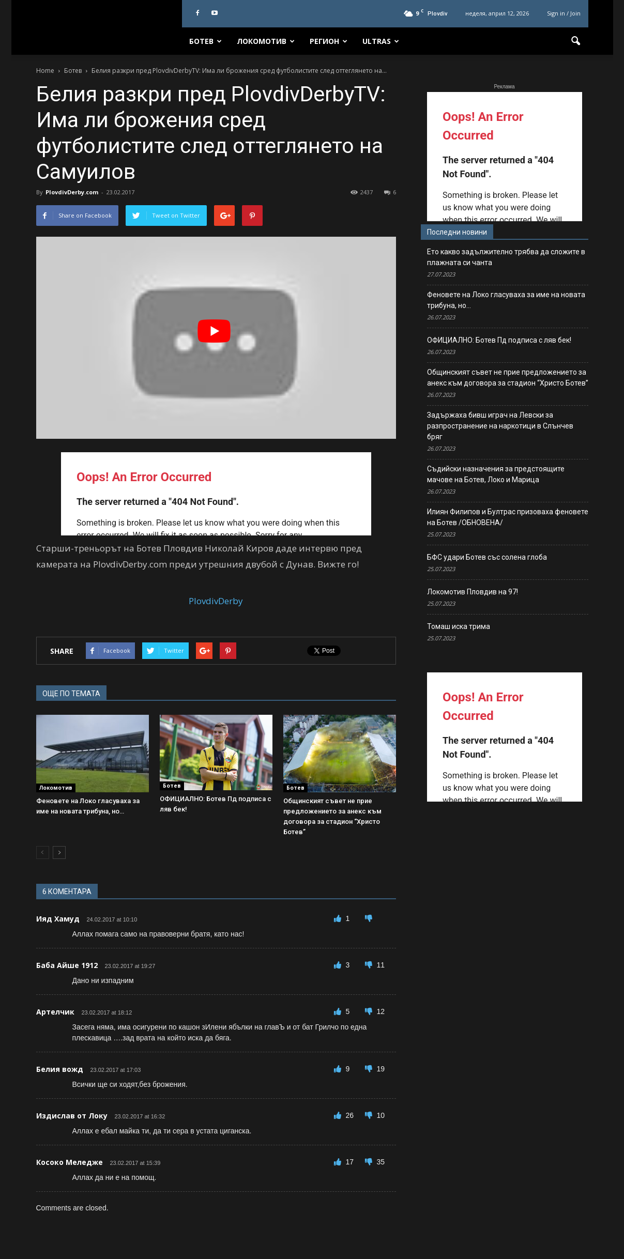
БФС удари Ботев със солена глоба (487, 557)
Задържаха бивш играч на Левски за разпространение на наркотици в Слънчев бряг (500, 426)
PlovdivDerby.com (71, 192)
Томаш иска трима (458, 626)
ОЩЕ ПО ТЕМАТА (71, 693)
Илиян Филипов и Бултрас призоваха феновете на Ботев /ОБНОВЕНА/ (507, 517)
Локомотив (266, 41)
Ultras (380, 41)
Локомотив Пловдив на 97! (472, 592)
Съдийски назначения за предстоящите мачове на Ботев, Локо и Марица (496, 474)
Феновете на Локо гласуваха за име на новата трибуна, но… (506, 300)
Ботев (205, 41)
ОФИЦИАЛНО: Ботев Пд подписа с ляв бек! (499, 340)
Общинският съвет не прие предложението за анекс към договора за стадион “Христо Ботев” (507, 377)
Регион (328, 41)
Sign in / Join (564, 13)
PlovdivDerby (216, 601)
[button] (576, 41)
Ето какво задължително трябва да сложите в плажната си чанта (506, 257)
